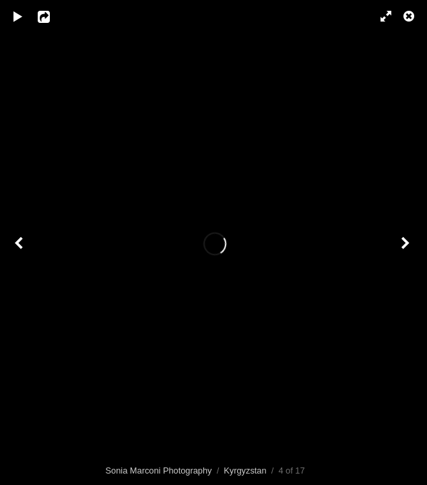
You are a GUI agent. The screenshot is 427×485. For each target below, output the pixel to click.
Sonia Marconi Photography (159, 470)
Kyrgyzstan (245, 470)
